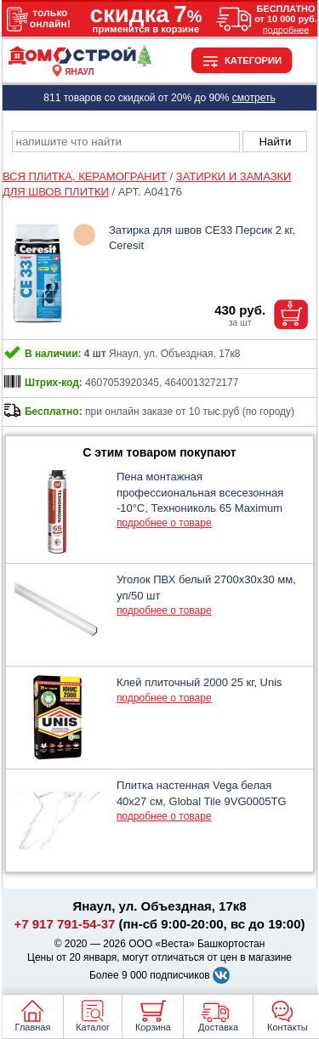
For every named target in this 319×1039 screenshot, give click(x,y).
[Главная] (79, 62)
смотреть (254, 98)
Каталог (93, 1027)
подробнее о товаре (164, 523)
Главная (33, 1027)
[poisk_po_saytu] (126, 141)
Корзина (153, 1027)
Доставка (218, 1027)
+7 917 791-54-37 (65, 924)
